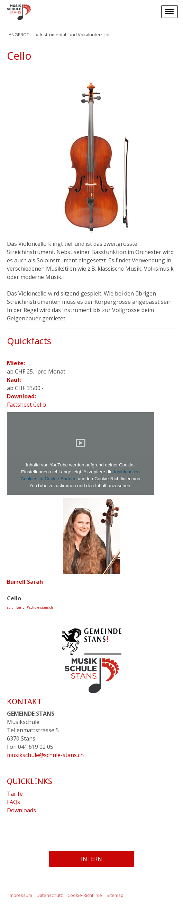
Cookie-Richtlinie (84, 895)
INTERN (91, 859)
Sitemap (115, 895)
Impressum (20, 895)
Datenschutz (50, 895)
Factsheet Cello (26, 404)
